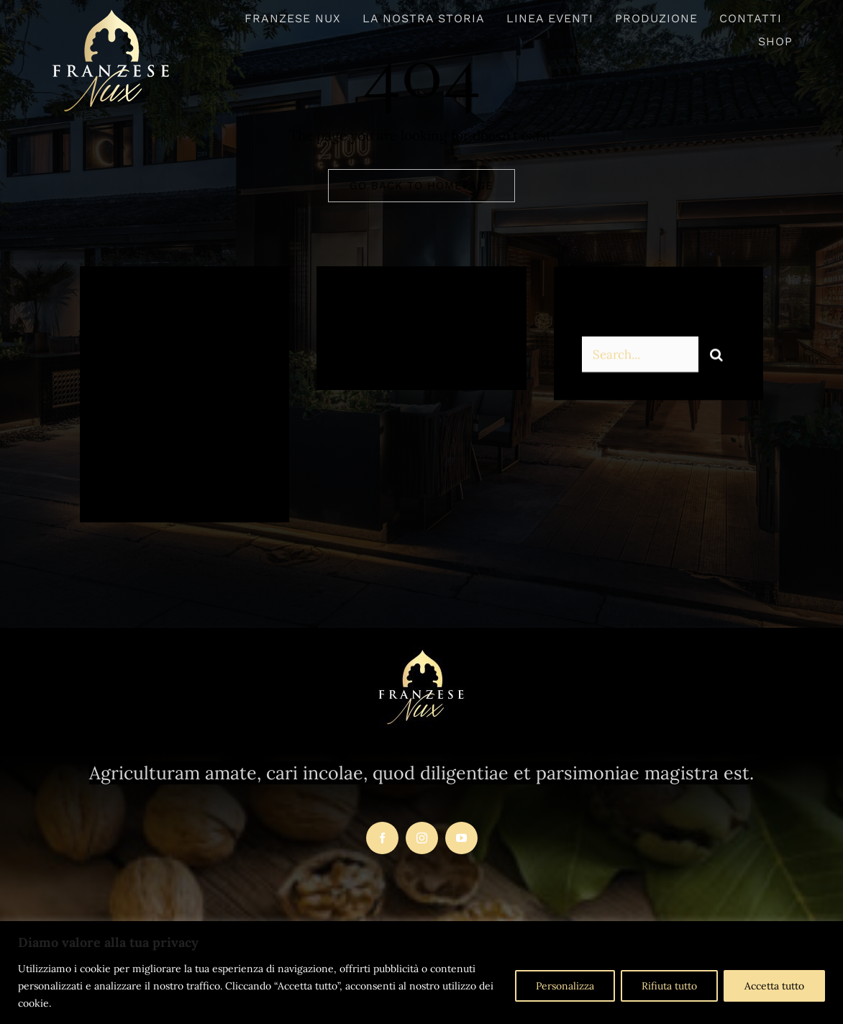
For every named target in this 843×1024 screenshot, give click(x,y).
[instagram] (204, 473)
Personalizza (565, 985)
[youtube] (461, 838)
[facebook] (125, 473)
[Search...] (640, 356)
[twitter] (164, 473)
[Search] (716, 356)
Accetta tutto (774, 985)
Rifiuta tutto (669, 985)
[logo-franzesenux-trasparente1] (111, 13)
